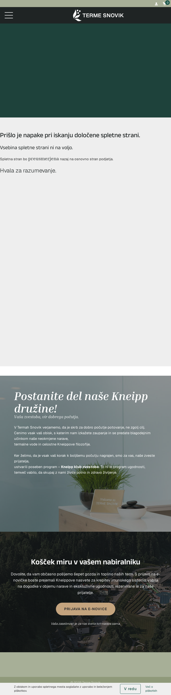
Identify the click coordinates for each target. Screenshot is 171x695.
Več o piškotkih (151, 689)
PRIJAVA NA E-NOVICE (85, 609)
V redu (130, 688)
